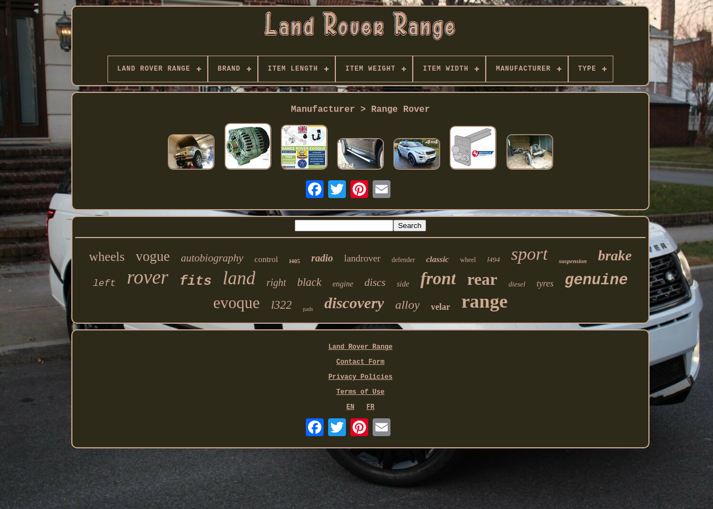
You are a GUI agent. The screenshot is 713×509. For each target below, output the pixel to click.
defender (403, 260)
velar (440, 307)
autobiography (212, 258)
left (104, 283)
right (276, 282)
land (239, 278)
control (267, 259)
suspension (573, 261)
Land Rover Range (360, 347)
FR (370, 407)
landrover (362, 258)
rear (482, 279)
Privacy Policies (360, 377)
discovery (354, 303)
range (484, 301)
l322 (281, 305)
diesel (517, 284)
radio (322, 258)
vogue (153, 256)
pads (308, 309)
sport (529, 254)
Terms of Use (360, 392)
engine (343, 284)
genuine (596, 280)
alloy (407, 305)
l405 (294, 261)
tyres (545, 283)
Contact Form (360, 362)
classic (437, 259)
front (438, 278)
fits (195, 281)
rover (148, 277)
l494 (493, 259)
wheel (468, 260)
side (403, 284)
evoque (236, 303)
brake (615, 256)
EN (350, 407)
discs (374, 282)
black (309, 282)
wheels (107, 257)
